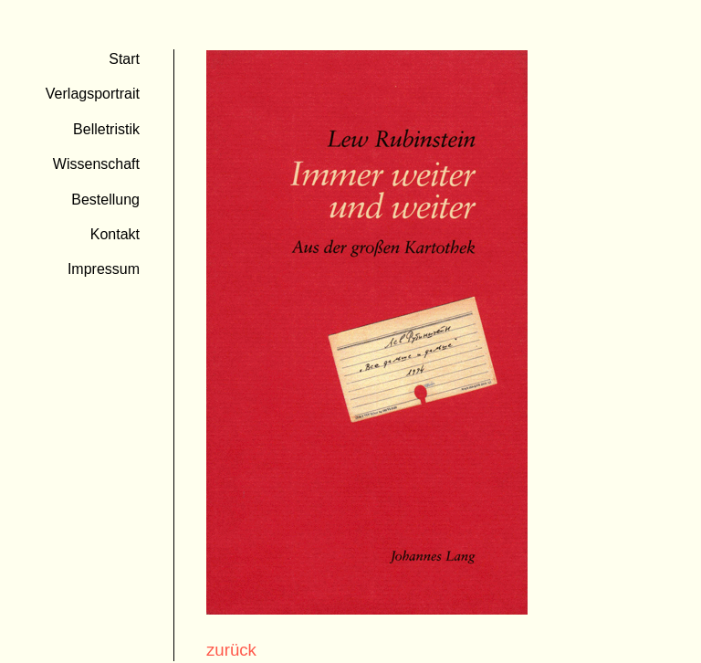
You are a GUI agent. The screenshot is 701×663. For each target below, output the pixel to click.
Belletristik (106, 129)
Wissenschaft (96, 164)
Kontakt (115, 234)
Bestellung (105, 199)
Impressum (104, 269)
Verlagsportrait (93, 93)
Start (124, 59)
